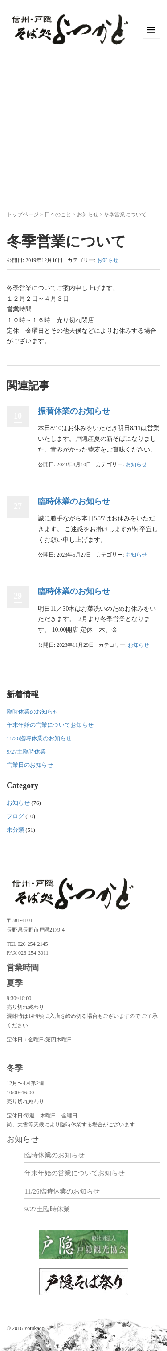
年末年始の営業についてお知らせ (50, 725)
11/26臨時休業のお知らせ (39, 738)
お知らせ (87, 214)
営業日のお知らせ (30, 765)
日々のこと (58, 214)
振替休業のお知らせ (74, 411)
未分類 (15, 830)
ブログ (15, 816)
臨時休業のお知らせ (74, 501)
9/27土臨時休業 (26, 751)
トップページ (23, 214)
